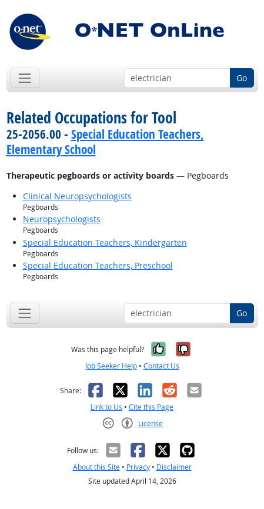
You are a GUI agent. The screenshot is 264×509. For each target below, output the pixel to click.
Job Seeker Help (111, 366)
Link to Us (106, 407)
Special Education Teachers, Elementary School (105, 141)
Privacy (138, 467)
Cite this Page (151, 407)
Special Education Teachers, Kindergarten (105, 242)
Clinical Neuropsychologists (77, 196)
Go (241, 77)
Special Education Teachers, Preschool (98, 265)
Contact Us (161, 366)
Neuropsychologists (62, 219)
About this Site (96, 467)
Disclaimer (174, 467)
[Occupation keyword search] (177, 78)
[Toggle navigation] (25, 78)
